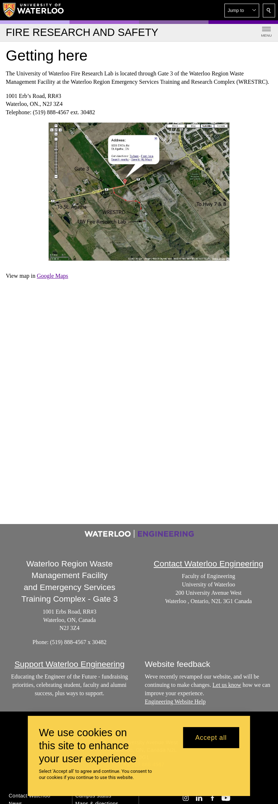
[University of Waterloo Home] (33, 10)
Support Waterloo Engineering (69, 664)
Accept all (211, 737)
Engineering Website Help (175, 701)
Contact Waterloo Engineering (209, 563)
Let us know (226, 685)
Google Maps (52, 276)
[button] (242, 10)
